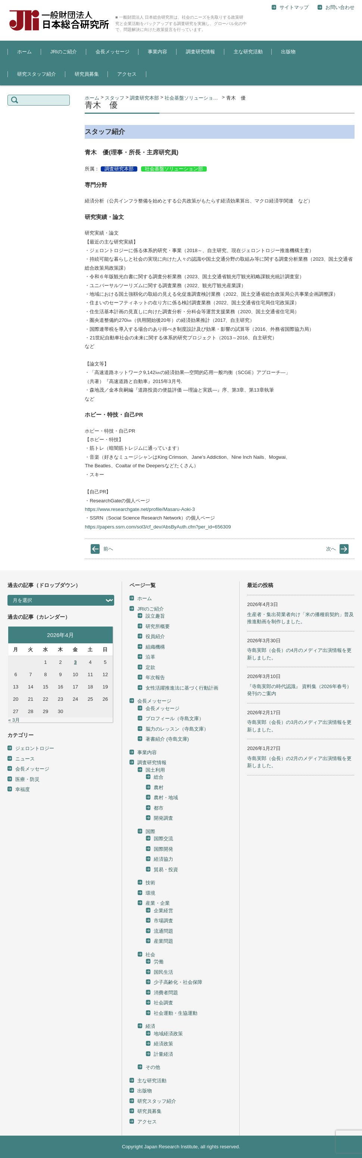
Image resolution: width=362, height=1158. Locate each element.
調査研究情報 (200, 51)
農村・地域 (166, 797)
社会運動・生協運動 (175, 1013)
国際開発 (163, 849)
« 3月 (14, 720)
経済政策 (163, 1043)
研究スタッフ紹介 (36, 74)
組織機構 (155, 647)
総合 (158, 777)
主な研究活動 (248, 51)
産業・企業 (158, 903)
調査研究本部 (119, 169)
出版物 (288, 51)
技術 (150, 882)
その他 (153, 1067)
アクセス (127, 74)
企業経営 (163, 910)
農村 (158, 787)
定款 (150, 667)
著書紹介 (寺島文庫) (167, 739)
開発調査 (163, 818)
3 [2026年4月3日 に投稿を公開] (75, 662)
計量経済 (163, 1054)
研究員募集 (87, 74)
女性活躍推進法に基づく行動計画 (182, 688)
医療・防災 (27, 779)
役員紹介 (155, 636)
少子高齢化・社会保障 (178, 982)
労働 (158, 961)
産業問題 (163, 941)
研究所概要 (158, 626)
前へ (108, 549)
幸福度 (22, 789)
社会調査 (163, 1002)
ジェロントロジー (34, 748)
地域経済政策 (168, 1033)
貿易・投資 (166, 869)
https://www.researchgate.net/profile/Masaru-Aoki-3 (140, 509)
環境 (150, 893)
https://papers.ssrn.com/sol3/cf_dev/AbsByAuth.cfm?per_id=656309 (158, 527)
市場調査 (163, 920)
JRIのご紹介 (63, 51)
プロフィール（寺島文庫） (175, 718)
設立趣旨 (155, 616)
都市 (158, 808)
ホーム (24, 51)
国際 (150, 831)
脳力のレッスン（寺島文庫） (177, 729)
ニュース (25, 759)
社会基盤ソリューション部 (174, 169)
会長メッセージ (112, 51)
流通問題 (163, 931)
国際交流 (163, 838)
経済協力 (163, 859)
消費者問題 (166, 992)
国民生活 (163, 972)
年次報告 (155, 677)
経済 (150, 1026)
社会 (150, 954)
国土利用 (155, 770)
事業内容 (157, 51)
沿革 (150, 657)
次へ (331, 549)
